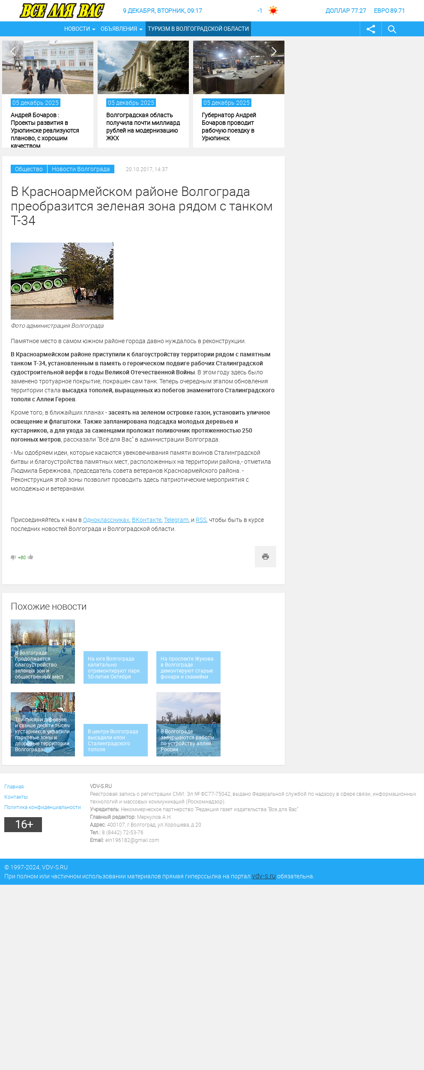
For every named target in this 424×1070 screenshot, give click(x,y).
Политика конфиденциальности (42, 806)
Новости (77, 29)
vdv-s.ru (264, 875)
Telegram (176, 520)
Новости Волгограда (81, 169)
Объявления (119, 29)
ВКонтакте (146, 520)
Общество (29, 169)
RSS (201, 520)
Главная (14, 786)
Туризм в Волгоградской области (198, 29)
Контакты (16, 796)
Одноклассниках (106, 520)
